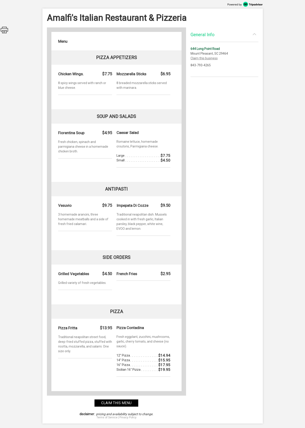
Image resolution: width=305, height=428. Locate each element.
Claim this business (204, 58)
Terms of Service (107, 417)
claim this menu (116, 403)
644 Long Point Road (205, 49)
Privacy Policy (127, 417)
